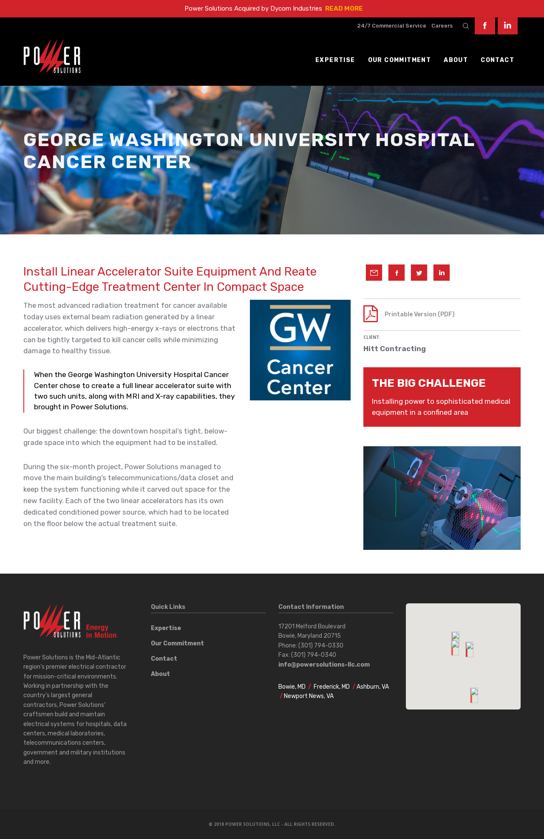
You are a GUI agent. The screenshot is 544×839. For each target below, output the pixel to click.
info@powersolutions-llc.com (324, 664)
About (160, 674)
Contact (164, 658)
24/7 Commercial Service (391, 26)
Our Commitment (177, 643)
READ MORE (344, 8)
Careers (442, 26)
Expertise (166, 628)
